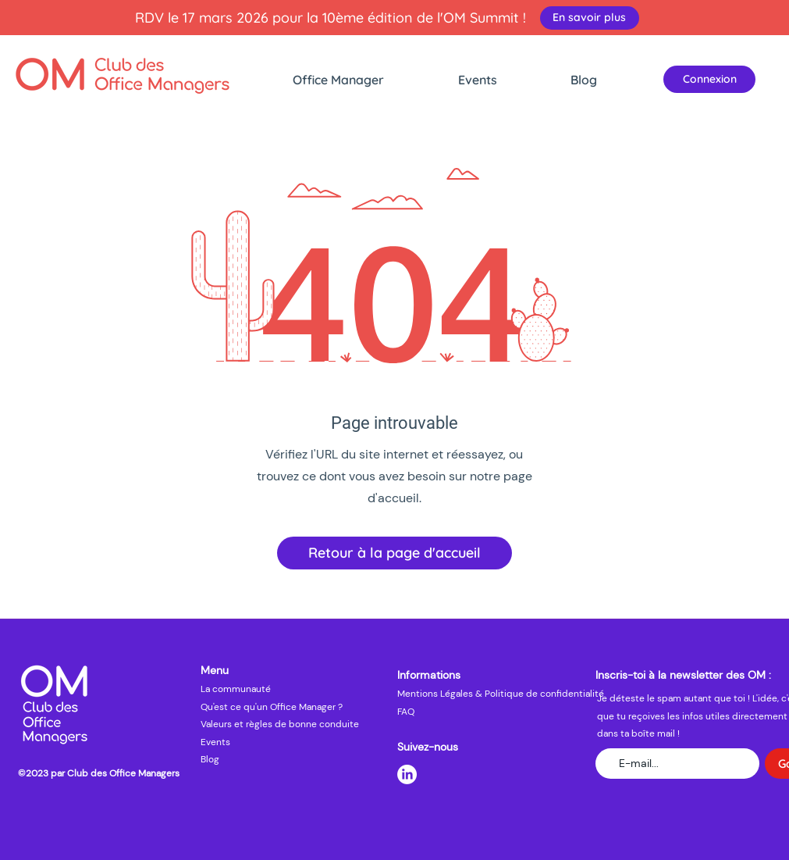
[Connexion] (709, 79)
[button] (367, 79)
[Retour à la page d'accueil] (394, 553)
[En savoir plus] (589, 18)
